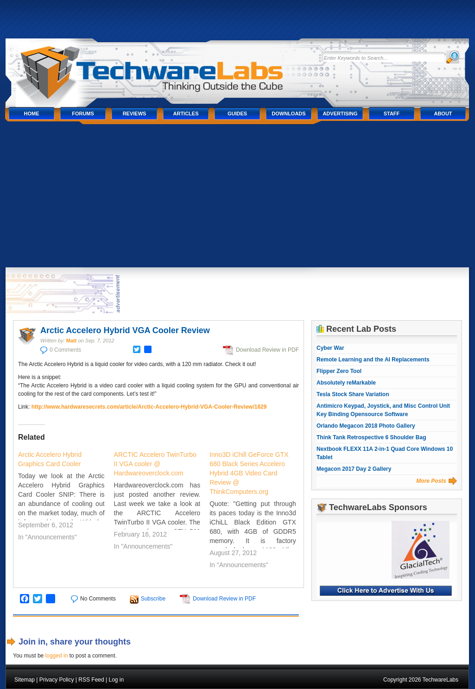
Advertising (340, 113)
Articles (186, 113)
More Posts (431, 481)
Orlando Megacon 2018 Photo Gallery (366, 426)
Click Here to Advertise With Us (386, 591)
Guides (237, 113)
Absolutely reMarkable (346, 382)
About (443, 113)
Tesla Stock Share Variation (353, 394)
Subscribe (153, 598)
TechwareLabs (161, 68)
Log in (116, 679)
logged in (56, 655)
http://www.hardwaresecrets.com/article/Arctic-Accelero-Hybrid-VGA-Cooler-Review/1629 (149, 407)
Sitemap (24, 679)
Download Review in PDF (267, 350)
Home (31, 113)
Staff (392, 113)
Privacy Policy (56, 679)
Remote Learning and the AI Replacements (373, 359)
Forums (83, 113)
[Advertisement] (237, 198)
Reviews (134, 113)
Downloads (288, 113)
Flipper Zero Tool (339, 371)
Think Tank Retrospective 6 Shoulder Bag (371, 437)
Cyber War (330, 348)
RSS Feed (91, 679)
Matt (71, 340)
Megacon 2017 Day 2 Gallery (354, 469)
